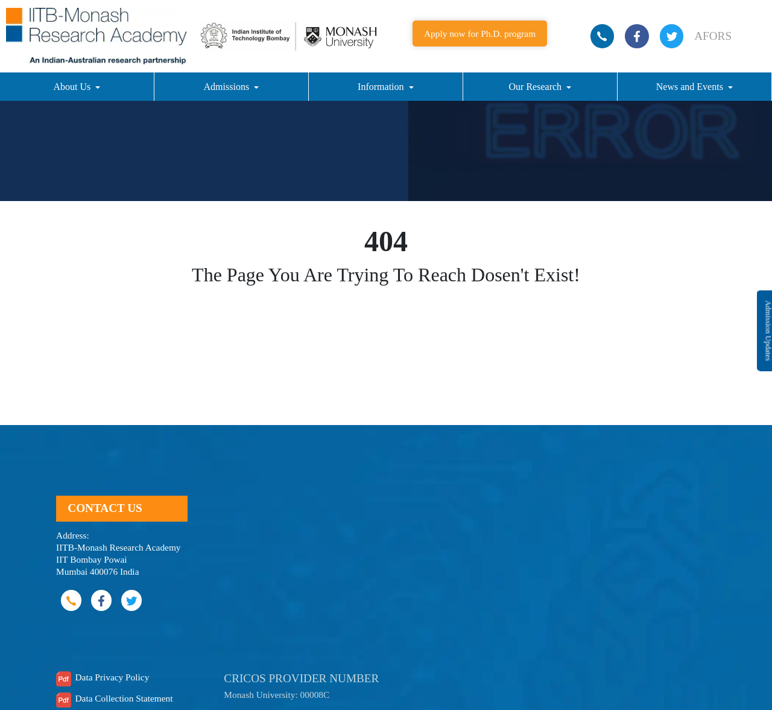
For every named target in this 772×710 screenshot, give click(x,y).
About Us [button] (73, 87)
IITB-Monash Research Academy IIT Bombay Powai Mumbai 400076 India (118, 559)
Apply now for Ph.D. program (480, 33)
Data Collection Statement (123, 698)
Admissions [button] (228, 87)
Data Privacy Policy (112, 677)
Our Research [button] (537, 87)
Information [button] (382, 87)
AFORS (713, 36)
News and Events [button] (691, 87)
